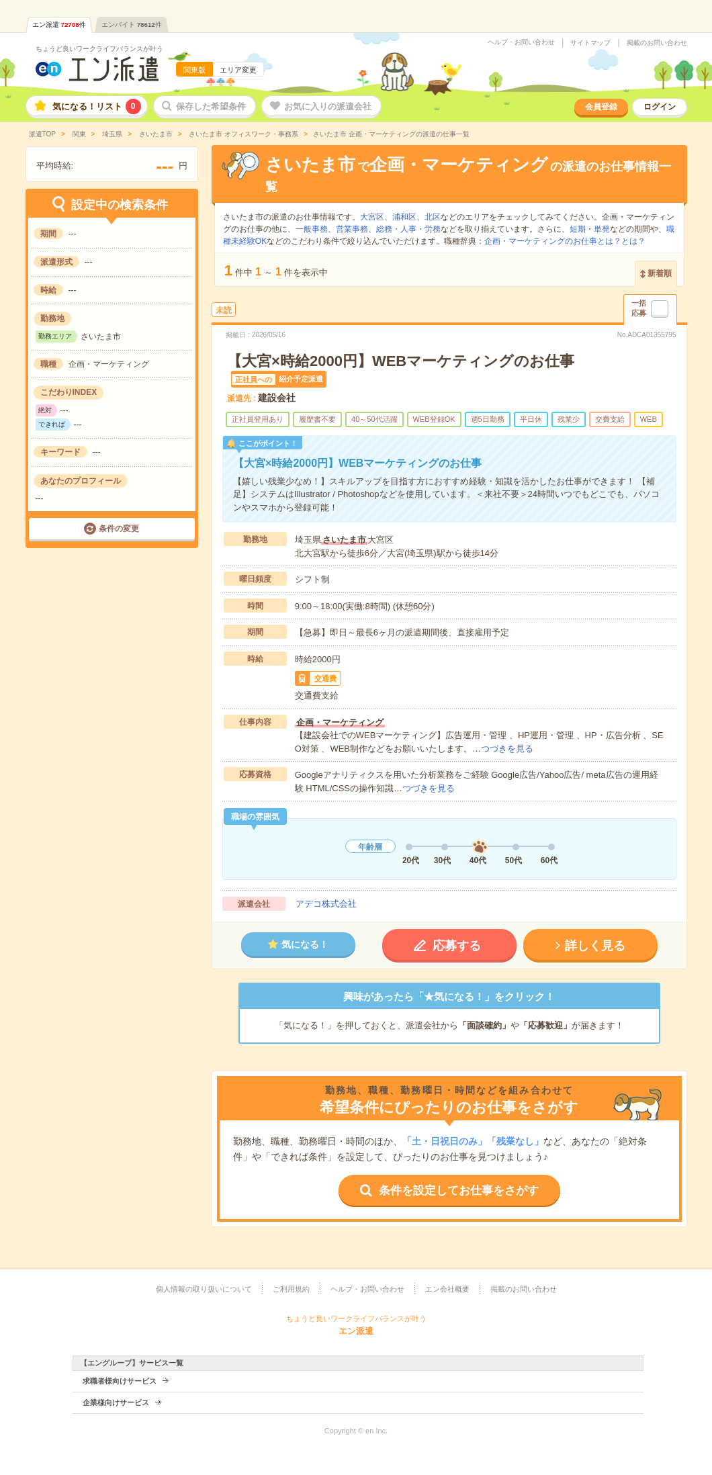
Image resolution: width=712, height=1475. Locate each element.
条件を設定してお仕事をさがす (459, 1190)
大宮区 (372, 217)
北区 (433, 217)
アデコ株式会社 (326, 904)
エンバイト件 (131, 24)
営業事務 (352, 229)
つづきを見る (507, 749)
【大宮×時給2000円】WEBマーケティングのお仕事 (400, 361)
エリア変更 (238, 70)
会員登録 (601, 106)
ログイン (659, 106)
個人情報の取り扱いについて (204, 1289)
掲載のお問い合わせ (657, 43)
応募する (457, 945)
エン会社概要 (447, 1289)
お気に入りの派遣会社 (327, 106)
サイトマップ (590, 43)
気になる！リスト (96, 106)
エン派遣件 (59, 24)
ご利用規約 (291, 1289)
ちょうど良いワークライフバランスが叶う (99, 48)
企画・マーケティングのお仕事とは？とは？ (565, 241)
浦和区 (404, 217)
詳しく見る (595, 945)
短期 (578, 229)
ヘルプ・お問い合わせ (521, 42)
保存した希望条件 (211, 106)
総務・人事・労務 (408, 229)
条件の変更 (119, 528)
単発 (602, 229)
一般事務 (312, 229)
